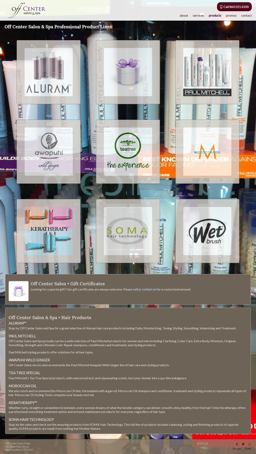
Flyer (248, 448)
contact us (149, 289)
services (198, 15)
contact (246, 15)
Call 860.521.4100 (234, 7)
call (135, 289)
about (184, 15)
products (215, 15)
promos (231, 15)
